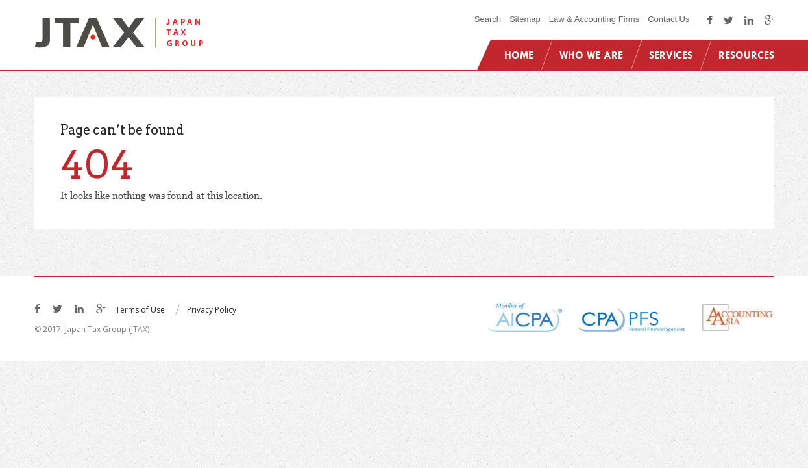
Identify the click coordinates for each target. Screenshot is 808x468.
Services (670, 54)
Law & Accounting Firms (594, 19)
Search (487, 19)
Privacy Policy (211, 309)
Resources (746, 54)
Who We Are (591, 54)
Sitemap (525, 19)
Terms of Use (140, 309)
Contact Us (668, 19)
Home (518, 54)
